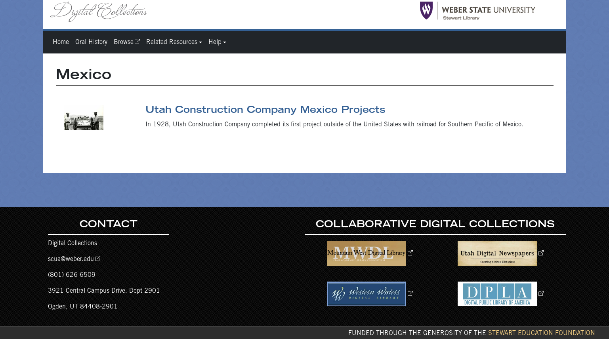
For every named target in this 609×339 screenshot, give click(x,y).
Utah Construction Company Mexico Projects (265, 111)
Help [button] (214, 42)
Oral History (91, 42)
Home (61, 42)
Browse (124, 42)
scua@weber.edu (71, 259)
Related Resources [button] (171, 42)
